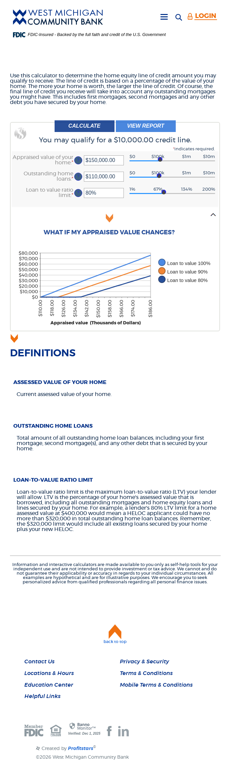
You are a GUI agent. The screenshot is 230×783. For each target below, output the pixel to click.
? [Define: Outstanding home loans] (78, 176)
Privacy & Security (144, 661)
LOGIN (205, 16)
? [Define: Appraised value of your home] (78, 160)
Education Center (48, 685)
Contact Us (39, 661)
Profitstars (80, 748)
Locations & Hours (49, 673)
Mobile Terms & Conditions (156, 685)
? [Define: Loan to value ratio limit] (78, 192)
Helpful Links (42, 696)
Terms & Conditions (146, 673)
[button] (115, 227)
